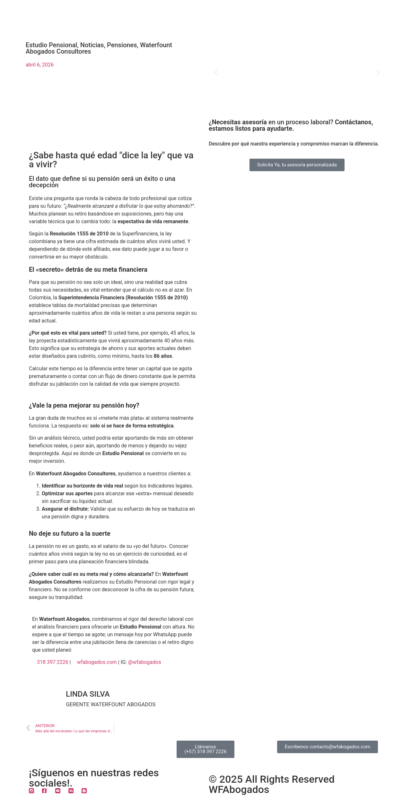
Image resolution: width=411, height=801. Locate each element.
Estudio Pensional (51, 45)
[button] (216, 72)
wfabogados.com (97, 662)
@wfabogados (144, 662)
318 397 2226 (52, 662)
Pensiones (122, 45)
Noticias (92, 45)
